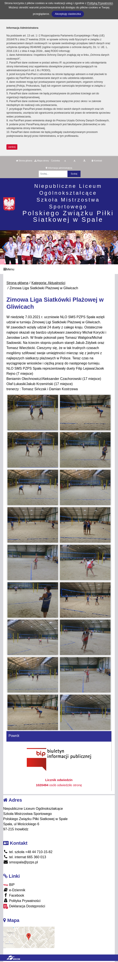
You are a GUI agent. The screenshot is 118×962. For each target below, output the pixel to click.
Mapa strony (41, 161)
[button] (113, 247)
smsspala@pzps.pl (20, 862)
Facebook (13, 895)
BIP (9, 885)
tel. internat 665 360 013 (24, 857)
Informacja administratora (59, 168)
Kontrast (96, 161)
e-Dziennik (14, 890)
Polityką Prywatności (100, 3)
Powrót (14, 736)
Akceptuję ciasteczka (68, 13)
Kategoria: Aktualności (48, 283)
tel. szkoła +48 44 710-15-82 (27, 852)
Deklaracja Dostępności (24, 906)
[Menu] (59, 269)
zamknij (12, 147)
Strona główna (24, 161)
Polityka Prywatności (21, 901)
